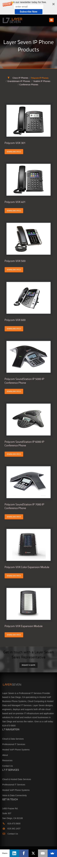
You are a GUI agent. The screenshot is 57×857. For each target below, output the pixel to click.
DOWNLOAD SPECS (14, 151)
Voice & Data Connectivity (14, 795)
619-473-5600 (9, 725)
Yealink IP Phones (41, 81)
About (5, 755)
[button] (28, 7)
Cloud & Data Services (13, 739)
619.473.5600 (11, 823)
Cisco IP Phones (20, 78)
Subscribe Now (28, 11)
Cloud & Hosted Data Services (16, 779)
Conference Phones (28, 84)
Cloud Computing (36, 701)
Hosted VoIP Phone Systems (16, 749)
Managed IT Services (22, 705)
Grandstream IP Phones (18, 81)
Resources (7, 760)
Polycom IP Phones (39, 77)
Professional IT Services (13, 744)
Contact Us (7, 766)
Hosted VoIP (45, 697)
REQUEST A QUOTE (28, 665)
